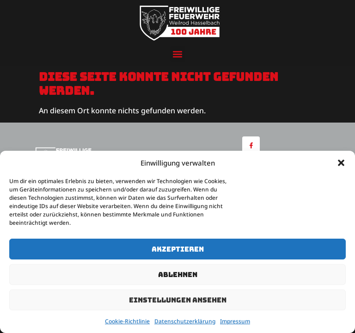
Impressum (235, 321)
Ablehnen (177, 274)
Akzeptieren (178, 249)
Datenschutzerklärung (184, 321)
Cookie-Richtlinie (127, 321)
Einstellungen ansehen (177, 300)
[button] (341, 162)
